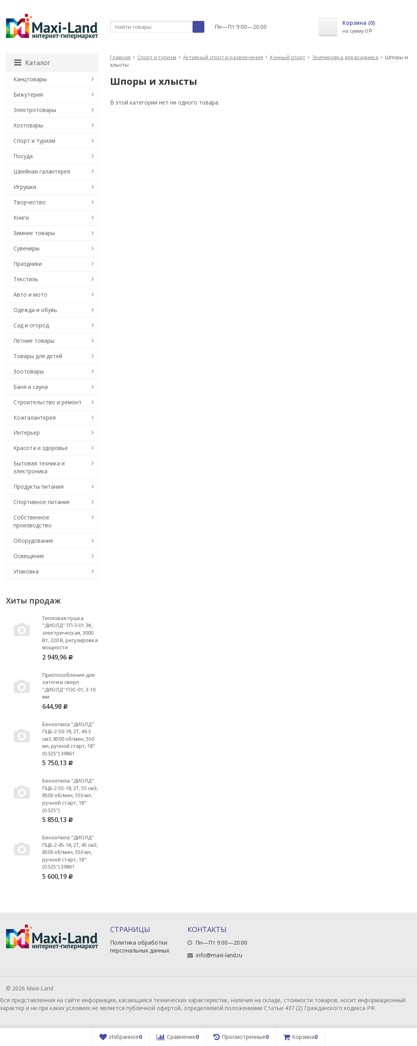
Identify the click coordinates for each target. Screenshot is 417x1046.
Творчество (29, 202)
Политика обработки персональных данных (139, 946)
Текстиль (25, 279)
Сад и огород (31, 325)
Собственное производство (32, 521)
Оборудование (33, 540)
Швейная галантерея (41, 171)
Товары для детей (37, 356)
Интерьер (26, 432)
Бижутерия (28, 94)
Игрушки (24, 187)
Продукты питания (38, 486)
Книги (21, 217)
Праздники (27, 263)
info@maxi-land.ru (219, 955)
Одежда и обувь (35, 310)
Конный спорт (287, 57)
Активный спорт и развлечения (223, 57)
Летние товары (33, 340)
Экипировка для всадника (345, 57)
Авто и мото (30, 294)
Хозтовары (28, 125)
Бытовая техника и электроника (39, 467)
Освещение (28, 556)
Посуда (23, 156)
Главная (120, 57)
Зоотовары (28, 371)
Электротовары (34, 110)
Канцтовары (30, 79)
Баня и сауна (30, 386)
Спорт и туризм (156, 57)
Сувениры (26, 248)
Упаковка (26, 571)
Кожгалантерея (34, 417)
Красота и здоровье (40, 448)
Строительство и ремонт (47, 402)
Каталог (32, 62)
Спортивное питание (41, 502)
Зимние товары (34, 233)
